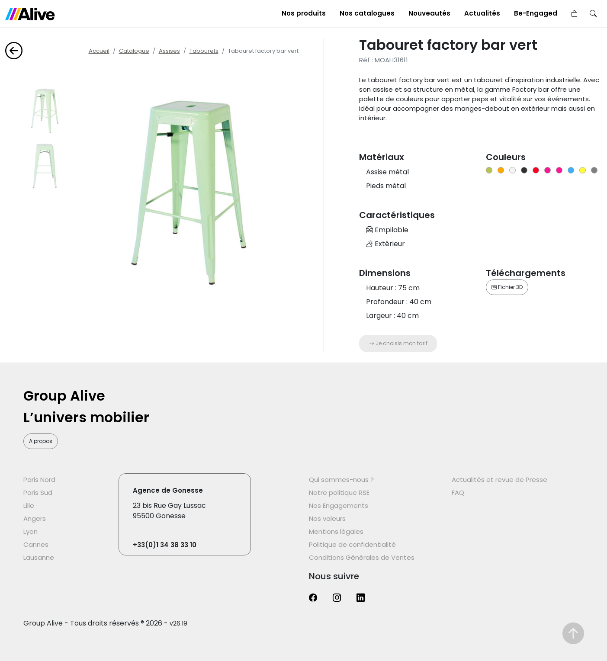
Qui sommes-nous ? (341, 479)
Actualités (482, 13)
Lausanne (38, 557)
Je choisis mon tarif (398, 343)
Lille (28, 505)
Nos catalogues (367, 13)
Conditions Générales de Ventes (361, 557)
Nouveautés (429, 13)
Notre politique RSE (339, 492)
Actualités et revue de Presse (499, 479)
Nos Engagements (338, 505)
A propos (40, 441)
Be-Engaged (535, 13)
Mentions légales (336, 531)
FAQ (458, 492)
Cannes (35, 544)
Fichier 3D (507, 287)
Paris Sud (37, 492)
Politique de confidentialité (352, 544)
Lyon (30, 531)
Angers (34, 518)
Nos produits (304, 13)
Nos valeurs (327, 518)
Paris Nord (39, 479)
